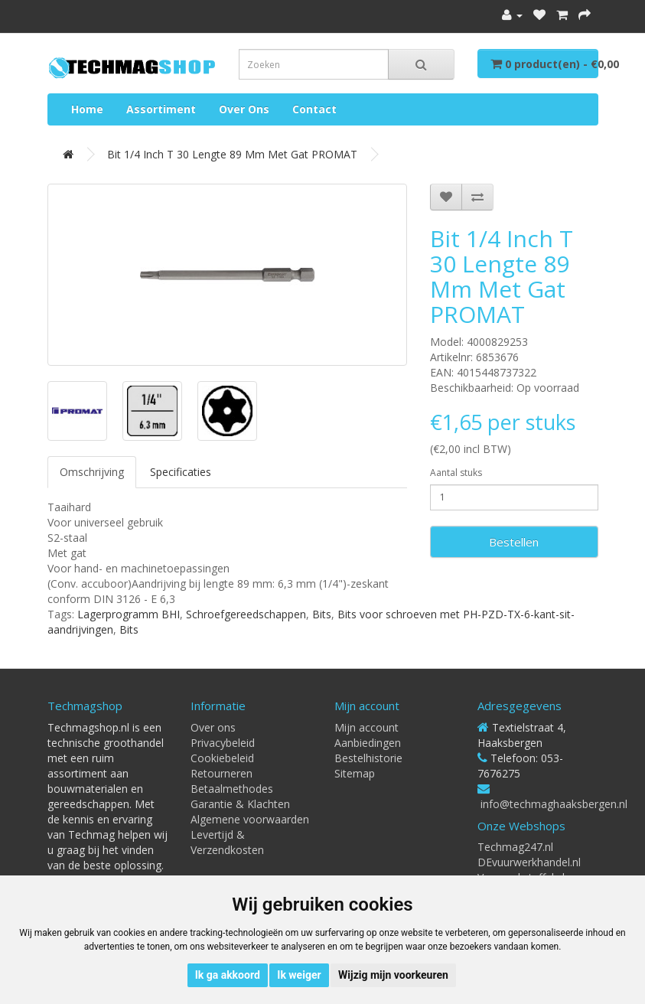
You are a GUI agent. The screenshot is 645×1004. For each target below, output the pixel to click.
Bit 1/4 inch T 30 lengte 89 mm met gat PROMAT (232, 154)
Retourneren (221, 773)
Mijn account (366, 727)
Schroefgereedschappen (246, 614)
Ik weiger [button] (299, 975)
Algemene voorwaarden (250, 819)
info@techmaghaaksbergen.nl (553, 804)
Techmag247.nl (515, 846)
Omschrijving (92, 472)
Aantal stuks (456, 472)
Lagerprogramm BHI (128, 614)
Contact (314, 109)
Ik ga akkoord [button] (227, 975)
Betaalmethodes (232, 788)
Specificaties (180, 472)
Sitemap (354, 773)
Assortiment (161, 109)
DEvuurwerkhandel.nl (529, 862)
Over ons (244, 109)
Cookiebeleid (222, 758)
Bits (321, 614)
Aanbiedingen (367, 742)
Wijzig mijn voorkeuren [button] (393, 975)
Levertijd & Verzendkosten (227, 842)
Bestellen (514, 541)
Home (87, 109)
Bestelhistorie (368, 758)
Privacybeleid (223, 742)
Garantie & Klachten (240, 804)
